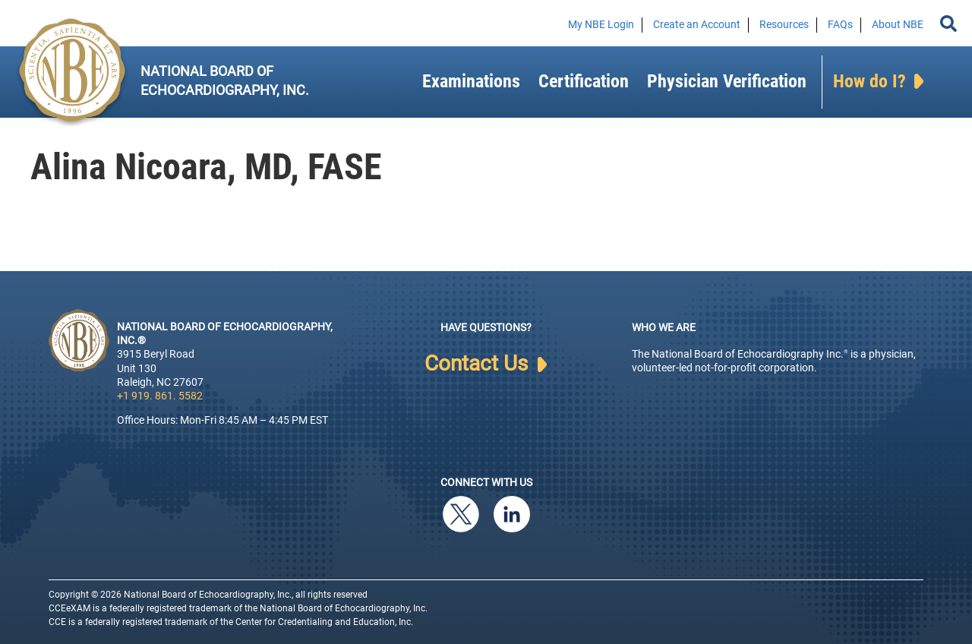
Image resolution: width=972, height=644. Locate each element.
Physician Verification (726, 81)
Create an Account (696, 24)
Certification (583, 81)
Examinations (471, 81)
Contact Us (485, 364)
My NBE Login (601, 24)
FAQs (840, 24)
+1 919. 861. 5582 (160, 396)
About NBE (897, 24)
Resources (784, 24)
